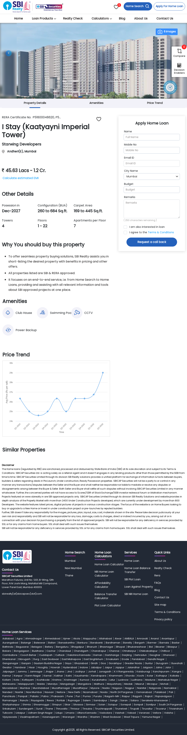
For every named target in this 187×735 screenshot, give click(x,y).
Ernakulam (112, 659)
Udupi (59, 713)
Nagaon (117, 688)
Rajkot (149, 696)
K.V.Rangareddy (124, 671)
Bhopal (120, 647)
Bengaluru (62, 647)
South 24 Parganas (170, 704)
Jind (69, 671)
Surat (39, 708)
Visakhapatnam (29, 717)
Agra (19, 638)
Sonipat (138, 704)
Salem (87, 700)
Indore (84, 667)
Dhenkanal (9, 659)
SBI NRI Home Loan (136, 594)
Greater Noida (133, 663)
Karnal (48, 675)
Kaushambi (81, 675)
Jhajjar (49, 671)
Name (128, 131)
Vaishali (119, 713)
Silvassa (78, 704)
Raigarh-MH (112, 696)
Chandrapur (98, 651)
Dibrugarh (24, 659)
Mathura (99, 684)
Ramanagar (9, 700)
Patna (45, 696)
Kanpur (18, 675)
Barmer (152, 642)
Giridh (94, 663)
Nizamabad (90, 692)
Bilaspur (172, 647)
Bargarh (140, 642)
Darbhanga (112, 655)
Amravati (142, 638)
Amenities (96, 103)
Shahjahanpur (11, 704)
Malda (41, 684)
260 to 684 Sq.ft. (52, 211)
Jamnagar (36, 671)
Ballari (52, 642)
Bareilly (127, 642)
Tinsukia (87, 708)
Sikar (67, 704)
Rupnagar (74, 700)
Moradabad (9, 688)
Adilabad (8, 638)
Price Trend (155, 103)
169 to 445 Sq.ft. (88, 211)
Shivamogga (41, 704)
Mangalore (84, 684)
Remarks (129, 197)
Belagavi (36, 647)
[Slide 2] (86, 97)
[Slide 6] (107, 97)
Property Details (35, 103)
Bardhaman (113, 642)
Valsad (131, 713)
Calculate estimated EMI (21, 178)
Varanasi (144, 713)
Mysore (95, 688)
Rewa (50, 700)
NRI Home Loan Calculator (104, 574)
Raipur (126, 696)
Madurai (150, 680)
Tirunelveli (121, 708)
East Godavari (50, 659)
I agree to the (151, 232)
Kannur (6, 675)
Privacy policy (163, 619)
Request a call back (151, 242)
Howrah (55, 667)
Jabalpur (96, 667)
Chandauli (64, 651)
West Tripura (131, 717)
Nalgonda (155, 688)
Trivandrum (176, 708)
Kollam (6, 680)
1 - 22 (42, 226)
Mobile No (130, 144)
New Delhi (74, 692)
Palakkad (160, 692)
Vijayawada (9, 717)
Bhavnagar (106, 647)
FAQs (157, 583)
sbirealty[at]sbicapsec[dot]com (22, 594)
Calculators (100, 18)
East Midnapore (71, 659)
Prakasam (57, 696)
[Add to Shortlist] (98, 119)
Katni (69, 675)
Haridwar (20, 667)
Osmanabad (144, 692)
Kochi (140, 675)
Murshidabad (41, 688)
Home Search (137, 6)
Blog (122, 18)
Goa (103, 663)
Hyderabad (70, 667)
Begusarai (22, 647)
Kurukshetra (99, 680)
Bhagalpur (77, 647)
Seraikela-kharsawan (154, 700)
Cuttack (60, 655)
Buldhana (38, 651)
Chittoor (165, 651)
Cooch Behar (28, 655)
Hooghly (43, 667)
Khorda (130, 675)
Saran (124, 700)
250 (127, 220)
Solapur (113, 704)
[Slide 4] (96, 97)
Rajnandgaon (163, 696)
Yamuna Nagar (151, 717)
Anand (155, 638)
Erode (125, 659)
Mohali (164, 684)
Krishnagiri (70, 680)
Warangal (68, 717)
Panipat (22, 696)
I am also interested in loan (147, 227)
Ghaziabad (81, 663)
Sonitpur (151, 704)
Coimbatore (9, 655)
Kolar (150, 675)
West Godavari (112, 717)
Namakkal (170, 688)
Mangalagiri (67, 684)
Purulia (98, 696)
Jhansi (60, 671)
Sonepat (125, 704)
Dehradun (141, 655)
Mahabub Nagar (168, 680)
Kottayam (28, 680)
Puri (78, 696)
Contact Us (164, 18)
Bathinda (7, 647)
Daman (97, 655)
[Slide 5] (101, 97)
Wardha (82, 717)
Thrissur (75, 708)
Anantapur (168, 638)
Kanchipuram (161, 671)
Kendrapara (98, 675)
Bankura (82, 642)
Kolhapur (161, 675)
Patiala (34, 696)
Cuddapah (45, 655)
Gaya (68, 663)
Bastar (176, 642)
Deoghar (155, 655)
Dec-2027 (11, 211)
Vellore (157, 713)
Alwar (118, 638)
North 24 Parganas (121, 692)
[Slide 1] (80, 97)
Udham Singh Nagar (40, 713)
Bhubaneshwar (137, 647)
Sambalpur (100, 700)
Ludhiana (136, 680)
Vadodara (105, 713)
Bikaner (160, 647)
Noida (104, 692)
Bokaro (6, 651)
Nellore (61, 692)
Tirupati (134, 708)
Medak (128, 684)
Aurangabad (10, 642)
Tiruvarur (161, 708)
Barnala (164, 642)
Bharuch (92, 647)
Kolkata (174, 675)
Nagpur (129, 688)
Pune (70, 696)
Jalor (168, 667)
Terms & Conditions (161, 232)
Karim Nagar (33, 675)
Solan (101, 704)
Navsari (49, 692)
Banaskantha (66, 642)
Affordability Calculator (103, 585)
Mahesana (9, 684)
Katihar (58, 675)
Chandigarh (81, 651)
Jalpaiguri (8, 671)
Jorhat (92, 671)
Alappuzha (89, 638)
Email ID (129, 158)
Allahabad (105, 638)
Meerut (139, 684)
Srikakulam (9, 708)
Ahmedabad (52, 638)
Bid (151, 647)
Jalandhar (133, 667)
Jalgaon (148, 667)
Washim (95, 717)
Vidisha (168, 713)
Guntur (149, 663)
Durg (36, 659)
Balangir (26, 642)
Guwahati (177, 663)
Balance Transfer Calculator (106, 596)
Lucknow (123, 680)
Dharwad (168, 655)
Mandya (53, 684)
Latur (112, 680)
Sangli (113, 700)
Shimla (26, 704)
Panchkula (8, 696)
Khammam (116, 675)
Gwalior (7, 667)
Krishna (56, 680)
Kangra (176, 671)
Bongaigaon (21, 651)
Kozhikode (43, 680)
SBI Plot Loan (132, 579)
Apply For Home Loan (169, 6)
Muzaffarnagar (61, 688)
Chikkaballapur (148, 651)
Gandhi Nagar (156, 659)
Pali (171, 692)
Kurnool (84, 680)
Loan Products (42, 18)
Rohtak (61, 700)
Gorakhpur (115, 663)
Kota (16, 680)
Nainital (141, 688)
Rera (157, 575)
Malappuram (26, 684)
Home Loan (131, 561)
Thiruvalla (61, 708)
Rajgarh (137, 696)
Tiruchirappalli (103, 708)
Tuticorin (7, 713)
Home (18, 18)
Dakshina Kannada (79, 655)
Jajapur (119, 667)
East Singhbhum (93, 659)
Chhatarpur (129, 651)
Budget (128, 184)
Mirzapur (152, 684)
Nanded (7, 692)
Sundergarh (26, 708)
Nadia (106, 688)
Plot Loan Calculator (108, 605)
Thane (69, 575)
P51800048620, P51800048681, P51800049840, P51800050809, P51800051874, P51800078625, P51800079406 (47, 117)
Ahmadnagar (33, 638)
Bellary (49, 647)
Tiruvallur (147, 708)
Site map (160, 605)
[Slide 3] (91, 97)
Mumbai (70, 561)
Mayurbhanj (114, 684)
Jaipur (108, 667)
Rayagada (37, 700)
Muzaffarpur (80, 688)
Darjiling (127, 655)
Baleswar (39, 642)
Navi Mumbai (73, 568)
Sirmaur (91, 704)
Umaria (69, 713)
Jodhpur (80, 671)
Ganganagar (10, 663)
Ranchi (24, 700)
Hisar (32, 667)
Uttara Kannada (86, 713)
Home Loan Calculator (109, 564)
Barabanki (96, 642)
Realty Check (73, 18)
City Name (131, 171)
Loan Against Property (138, 587)
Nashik (19, 692)
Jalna (159, 667)
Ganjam (26, 663)
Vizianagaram (51, 717)
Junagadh (105, 671)
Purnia (87, 696)
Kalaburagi (143, 671)
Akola (76, 638)
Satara (134, 700)
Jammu (22, 671)
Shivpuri (57, 704)
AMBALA (129, 638)
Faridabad (138, 659)
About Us (140, 18)
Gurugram (162, 663)
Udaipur (20, 713)
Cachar (51, 651)
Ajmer (66, 638)
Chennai (114, 651)
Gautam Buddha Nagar (48, 663)
